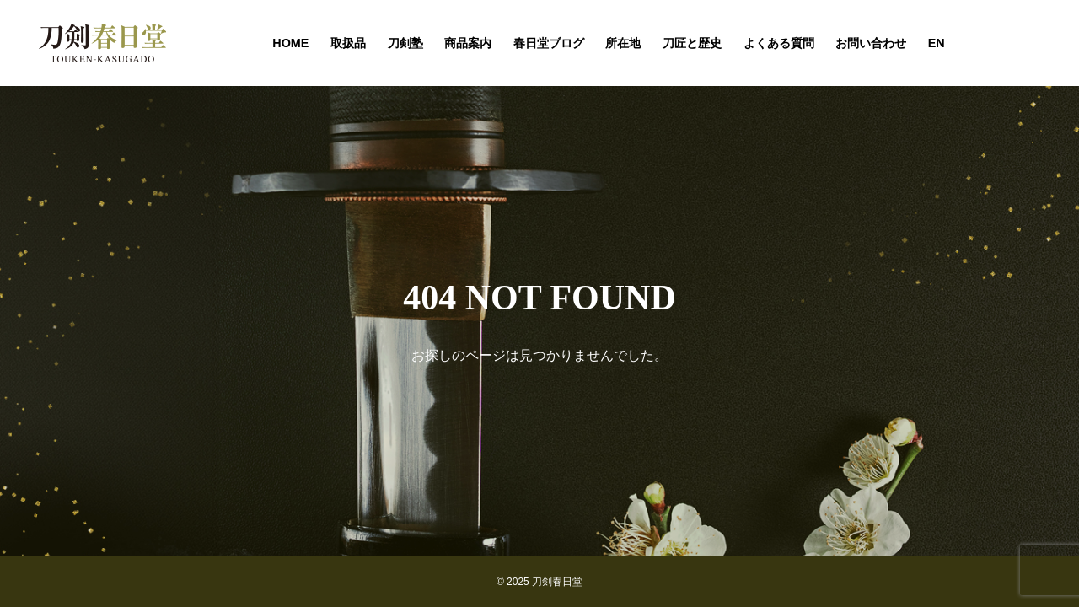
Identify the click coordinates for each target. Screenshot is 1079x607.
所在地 (623, 43)
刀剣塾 (405, 43)
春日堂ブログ (548, 43)
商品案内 (467, 43)
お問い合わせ (870, 43)
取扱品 (348, 43)
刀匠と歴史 (692, 43)
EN (936, 43)
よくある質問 (778, 43)
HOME (290, 43)
